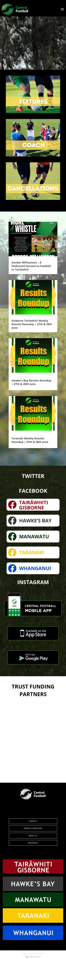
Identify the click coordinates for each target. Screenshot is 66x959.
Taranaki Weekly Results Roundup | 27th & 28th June (30, 440)
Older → (33, 453)
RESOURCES (33, 843)
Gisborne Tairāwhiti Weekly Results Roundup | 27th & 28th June (32, 324)
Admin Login (33, 956)
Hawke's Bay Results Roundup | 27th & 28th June (31, 382)
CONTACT (33, 821)
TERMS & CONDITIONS (33, 828)
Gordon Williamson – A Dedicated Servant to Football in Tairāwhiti (31, 266)
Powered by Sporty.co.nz (33, 953)
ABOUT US (33, 835)
